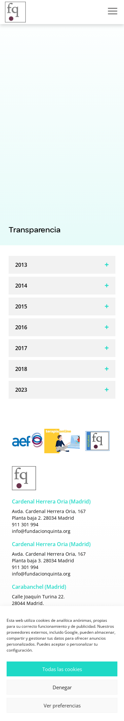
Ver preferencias (62, 705)
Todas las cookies (62, 669)
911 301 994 (25, 524)
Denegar (62, 687)
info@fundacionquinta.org (41, 531)
